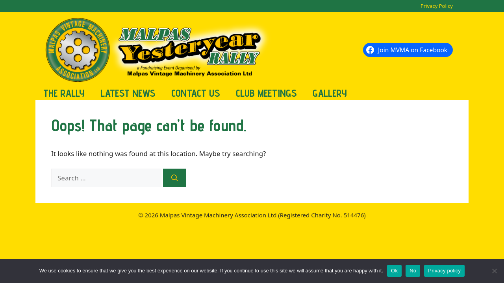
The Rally (64, 93)
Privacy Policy (437, 5)
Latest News (128, 93)
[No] (494, 271)
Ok (394, 271)
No (413, 271)
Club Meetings (266, 93)
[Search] (174, 178)
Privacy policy (444, 271)
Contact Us (195, 93)
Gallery (330, 93)
